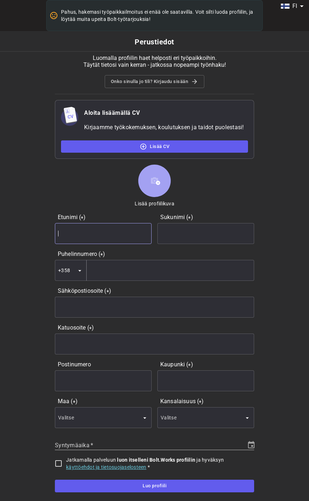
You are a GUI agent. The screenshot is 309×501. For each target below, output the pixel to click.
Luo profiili (154, 486)
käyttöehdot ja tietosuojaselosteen (106, 467)
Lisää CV (154, 146)
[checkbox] (58, 463)
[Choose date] (251, 445)
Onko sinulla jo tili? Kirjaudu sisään (154, 81)
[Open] (79, 270)
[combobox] (292, 6)
